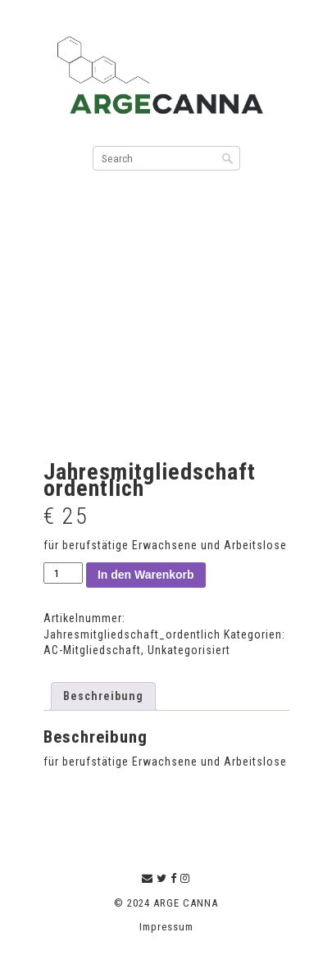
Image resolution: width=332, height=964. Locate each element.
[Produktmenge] (63, 573)
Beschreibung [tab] (103, 696)
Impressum (166, 927)
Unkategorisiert (189, 650)
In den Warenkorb (146, 574)
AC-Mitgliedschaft (92, 650)
